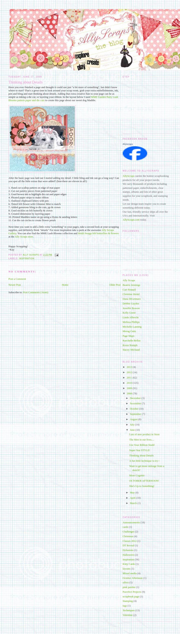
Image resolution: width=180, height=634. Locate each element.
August (134, 419)
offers (126, 582)
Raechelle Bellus (132, 340)
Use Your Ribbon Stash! (142, 444)
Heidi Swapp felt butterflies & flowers (98, 233)
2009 (130, 388)
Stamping (128, 600)
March (133, 503)
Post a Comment (17, 278)
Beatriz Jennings (131, 284)
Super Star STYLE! (139, 450)
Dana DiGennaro (132, 298)
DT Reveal (128, 545)
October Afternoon (133, 577)
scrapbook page (131, 596)
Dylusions (128, 550)
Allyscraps (128, 144)
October (134, 408)
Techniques (129, 610)
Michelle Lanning (132, 326)
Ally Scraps (129, 280)
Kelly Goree (129, 312)
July (132, 424)
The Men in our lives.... (141, 439)
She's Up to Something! (141, 486)
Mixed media (130, 573)
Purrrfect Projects (132, 591)
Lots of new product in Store (144, 434)
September (136, 413)
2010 (130, 382)
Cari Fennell (129, 289)
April (133, 497)
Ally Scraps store (24, 236)
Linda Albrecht (131, 317)
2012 (130, 372)
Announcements (131, 522)
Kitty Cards (129, 563)
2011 (130, 377)
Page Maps (128, 335)
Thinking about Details (141, 455)
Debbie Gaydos (131, 303)
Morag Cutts (129, 331)
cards (125, 526)
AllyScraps (129, 175)
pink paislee (129, 587)
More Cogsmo (137, 475)
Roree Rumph (130, 345)
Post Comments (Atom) (35, 292)
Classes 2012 (130, 540)
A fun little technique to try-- (144, 460)
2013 (130, 366)
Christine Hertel (131, 294)
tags (125, 605)
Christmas (128, 536)
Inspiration (26, 258)
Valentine (128, 615)
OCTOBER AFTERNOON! (144, 480)
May (132, 492)
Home (65, 284)
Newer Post (15, 284)
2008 (130, 393)
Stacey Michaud (131, 349)
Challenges (129, 531)
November (136, 403)
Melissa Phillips (131, 322)
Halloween (128, 554)
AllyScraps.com (131, 219)
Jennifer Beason (131, 308)
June (132, 429)
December (135, 398)
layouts (126, 568)
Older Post (114, 284)
